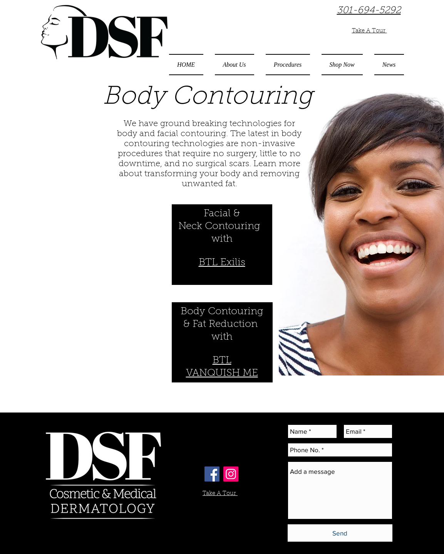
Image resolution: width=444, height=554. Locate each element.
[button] (234, 64)
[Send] (340, 533)
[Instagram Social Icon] (230, 474)
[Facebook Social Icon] (211, 474)
